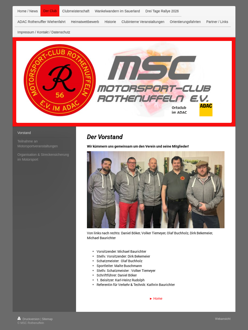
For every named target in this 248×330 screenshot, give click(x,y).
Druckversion (28, 319)
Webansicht (223, 319)
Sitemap (47, 319)
